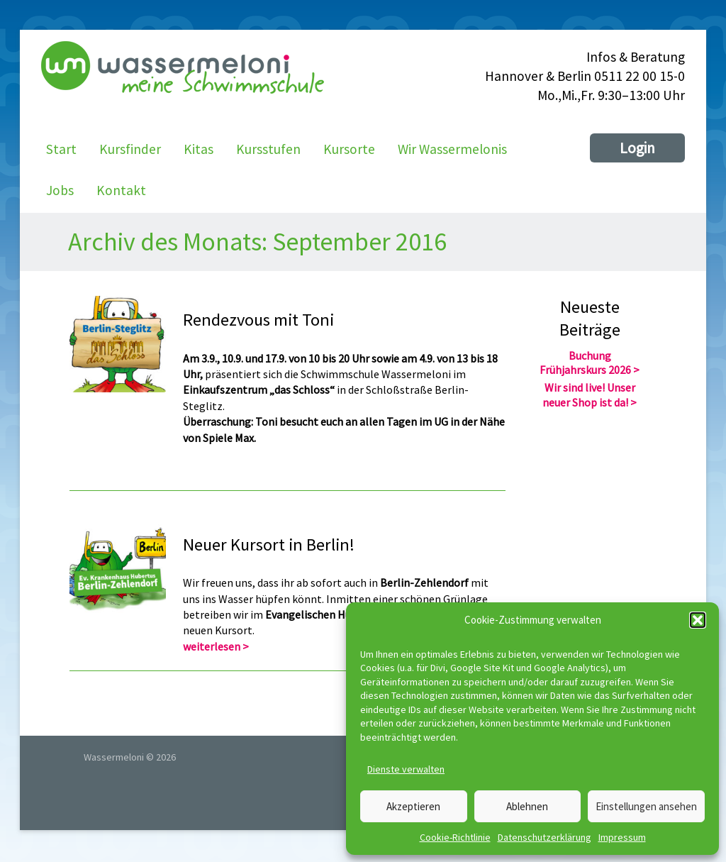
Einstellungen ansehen (646, 806)
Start (61, 149)
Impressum (622, 837)
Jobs (60, 190)
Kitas (198, 149)
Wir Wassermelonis (452, 149)
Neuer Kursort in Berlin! (268, 545)
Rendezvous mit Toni (258, 320)
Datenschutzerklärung (544, 837)
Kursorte (349, 149)
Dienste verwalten (406, 769)
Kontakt (121, 190)
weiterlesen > (216, 646)
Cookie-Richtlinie (455, 837)
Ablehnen (527, 806)
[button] (698, 620)
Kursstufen (268, 149)
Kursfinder (130, 149)
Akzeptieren (413, 806)
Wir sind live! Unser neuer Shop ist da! (588, 394)
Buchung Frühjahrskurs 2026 (585, 362)
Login (637, 148)
